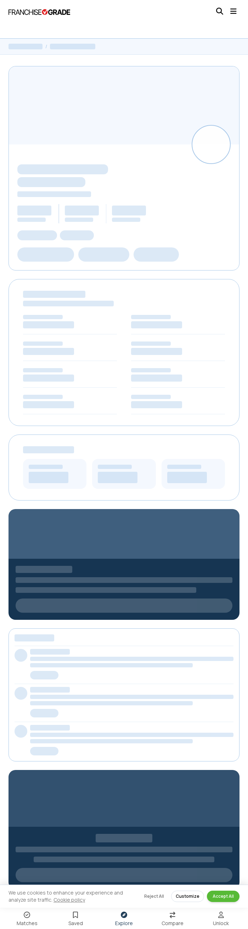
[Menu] (233, 11)
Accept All (223, 896)
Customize (187, 896)
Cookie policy (69, 899)
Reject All (154, 896)
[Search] (219, 11)
